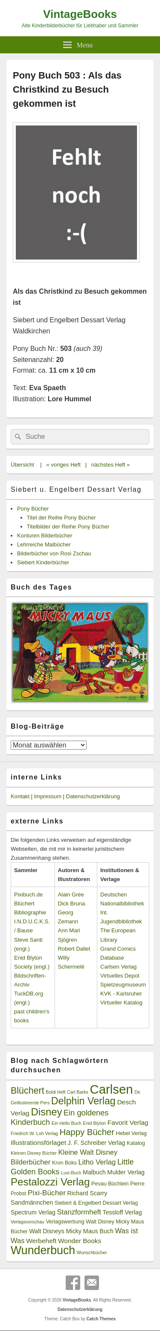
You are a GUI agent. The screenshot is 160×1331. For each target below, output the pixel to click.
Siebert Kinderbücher (43, 562)
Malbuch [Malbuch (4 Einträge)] (94, 1172)
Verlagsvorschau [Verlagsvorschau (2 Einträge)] (27, 1221)
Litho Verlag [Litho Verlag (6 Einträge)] (97, 1162)
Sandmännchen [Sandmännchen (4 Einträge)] (32, 1202)
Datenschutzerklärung (93, 796)
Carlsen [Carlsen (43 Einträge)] (111, 1089)
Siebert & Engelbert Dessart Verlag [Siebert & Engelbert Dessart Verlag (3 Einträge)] (96, 1203)
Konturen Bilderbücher (44, 535)
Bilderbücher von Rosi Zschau (54, 553)
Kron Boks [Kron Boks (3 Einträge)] (64, 1163)
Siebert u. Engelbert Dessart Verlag (76, 489)
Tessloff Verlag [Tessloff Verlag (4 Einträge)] (122, 1212)
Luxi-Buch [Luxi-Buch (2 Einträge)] (71, 1172)
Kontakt (20, 796)
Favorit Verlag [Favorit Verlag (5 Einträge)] (128, 1122)
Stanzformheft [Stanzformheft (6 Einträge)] (79, 1212)
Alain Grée (71, 894)
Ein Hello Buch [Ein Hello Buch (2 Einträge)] (66, 1123)
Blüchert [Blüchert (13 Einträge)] (27, 1091)
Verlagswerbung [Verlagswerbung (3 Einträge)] (65, 1222)
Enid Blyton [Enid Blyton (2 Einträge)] (94, 1123)
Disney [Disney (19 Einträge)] (46, 1112)
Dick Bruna (71, 903)
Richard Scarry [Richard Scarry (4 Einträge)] (87, 1193)
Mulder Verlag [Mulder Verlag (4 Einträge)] (126, 1172)
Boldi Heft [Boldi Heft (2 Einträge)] (55, 1092)
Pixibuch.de (28, 894)
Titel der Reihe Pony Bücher (61, 517)
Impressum (47, 796)
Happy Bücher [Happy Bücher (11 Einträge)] (86, 1132)
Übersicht (22, 464)
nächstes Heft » (110, 464)
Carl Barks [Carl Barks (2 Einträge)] (77, 1092)
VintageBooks (80, 14)
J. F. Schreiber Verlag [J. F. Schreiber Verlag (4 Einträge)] (96, 1142)
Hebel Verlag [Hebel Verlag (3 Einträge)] (131, 1133)
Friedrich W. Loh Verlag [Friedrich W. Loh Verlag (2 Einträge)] (34, 1133)
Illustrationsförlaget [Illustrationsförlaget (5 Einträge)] (38, 1142)
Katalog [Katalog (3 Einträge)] (136, 1143)
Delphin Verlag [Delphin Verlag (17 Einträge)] (83, 1100)
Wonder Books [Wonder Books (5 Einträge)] (79, 1240)
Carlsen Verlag (118, 966)
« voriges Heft (64, 464)
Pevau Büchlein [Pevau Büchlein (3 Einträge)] (109, 1184)
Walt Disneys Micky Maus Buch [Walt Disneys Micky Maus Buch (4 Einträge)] (71, 1231)
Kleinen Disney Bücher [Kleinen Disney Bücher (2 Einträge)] (34, 1153)
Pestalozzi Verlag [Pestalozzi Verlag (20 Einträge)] (50, 1182)
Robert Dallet (74, 949)
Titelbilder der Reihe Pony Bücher (68, 526)
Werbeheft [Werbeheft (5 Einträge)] (41, 1240)
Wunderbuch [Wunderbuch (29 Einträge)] (43, 1250)
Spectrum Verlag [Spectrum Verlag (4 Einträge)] (33, 1212)
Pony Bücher (33, 508)
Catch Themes (101, 1318)
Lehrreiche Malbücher (44, 544)
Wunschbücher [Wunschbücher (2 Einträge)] (92, 1252)
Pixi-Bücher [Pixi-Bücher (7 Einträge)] (47, 1192)
